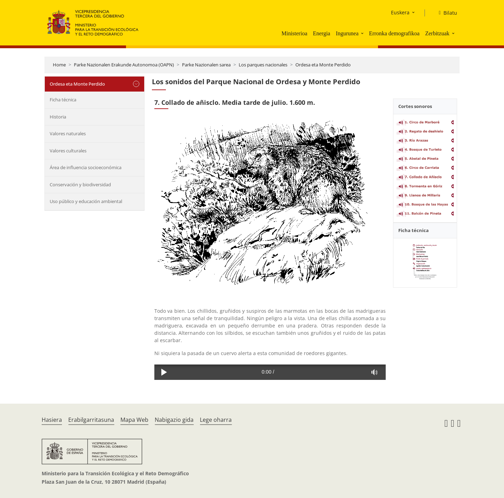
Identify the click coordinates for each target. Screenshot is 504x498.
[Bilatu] (445, 12)
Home (59, 65)
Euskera (400, 12)
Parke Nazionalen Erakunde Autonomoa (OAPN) (124, 65)
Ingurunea (347, 33)
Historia (58, 117)
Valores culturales (68, 150)
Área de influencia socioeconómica (85, 167)
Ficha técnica (63, 99)
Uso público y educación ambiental (86, 201)
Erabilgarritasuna (91, 420)
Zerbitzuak (437, 33)
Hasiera (52, 420)
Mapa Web (134, 420)
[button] (363, 33)
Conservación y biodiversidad (80, 184)
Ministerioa (294, 33)
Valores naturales (68, 133)
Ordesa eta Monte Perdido (323, 65)
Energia (321, 33)
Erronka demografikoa (394, 33)
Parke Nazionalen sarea (206, 65)
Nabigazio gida (174, 420)
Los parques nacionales (263, 65)
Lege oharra (216, 420)
